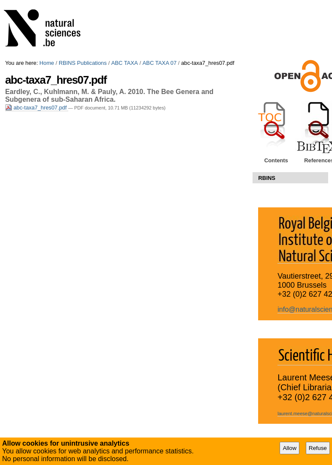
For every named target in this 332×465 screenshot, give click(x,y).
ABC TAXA (124, 63)
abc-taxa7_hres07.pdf (36, 107)
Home (47, 63)
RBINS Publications (83, 63)
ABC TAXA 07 (160, 63)
